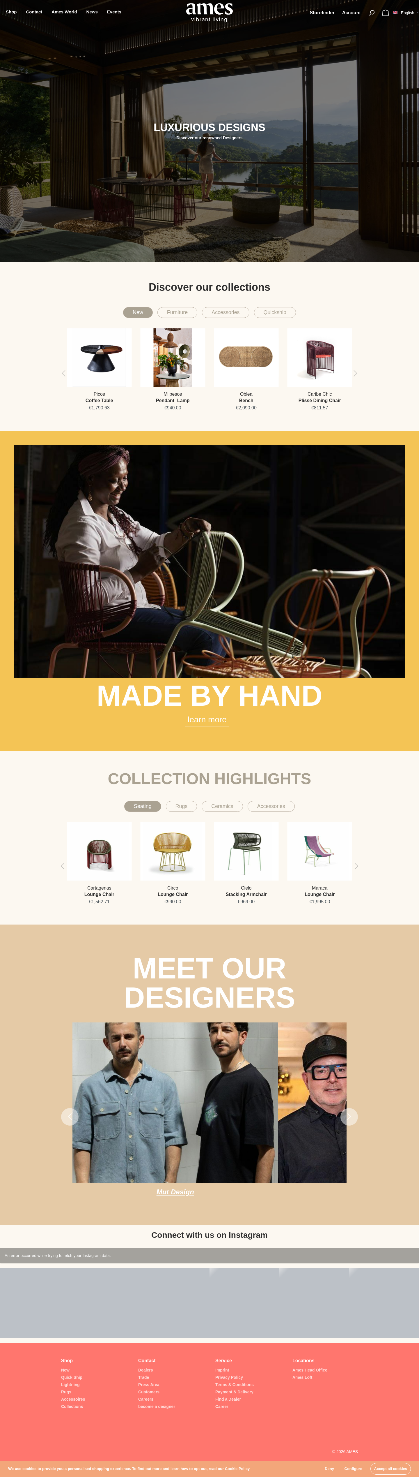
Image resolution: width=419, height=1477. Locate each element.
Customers (148, 1392)
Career (221, 1406)
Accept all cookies (390, 1469)
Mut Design (123, 1197)
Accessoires (73, 1399)
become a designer (156, 1406)
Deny (329, 1469)
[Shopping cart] (386, 13)
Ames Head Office (309, 1370)
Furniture (170, 314)
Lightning (70, 1384)
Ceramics (222, 810)
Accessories (227, 314)
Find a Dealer (228, 1399)
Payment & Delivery (234, 1392)
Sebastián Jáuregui (306, 1197)
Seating (132, 810)
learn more (207, 722)
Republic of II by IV (215, 1197)
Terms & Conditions (234, 1384)
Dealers (145, 1370)
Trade (143, 1377)
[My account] (351, 13)
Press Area (148, 1384)
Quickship (285, 314)
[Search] (372, 13)
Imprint (222, 1370)
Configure (353, 1469)
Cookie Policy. (238, 1469)
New (126, 314)
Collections (72, 1406)
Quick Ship (71, 1377)
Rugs (176, 810)
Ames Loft (302, 1377)
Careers (145, 1399)
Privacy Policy (229, 1377)
